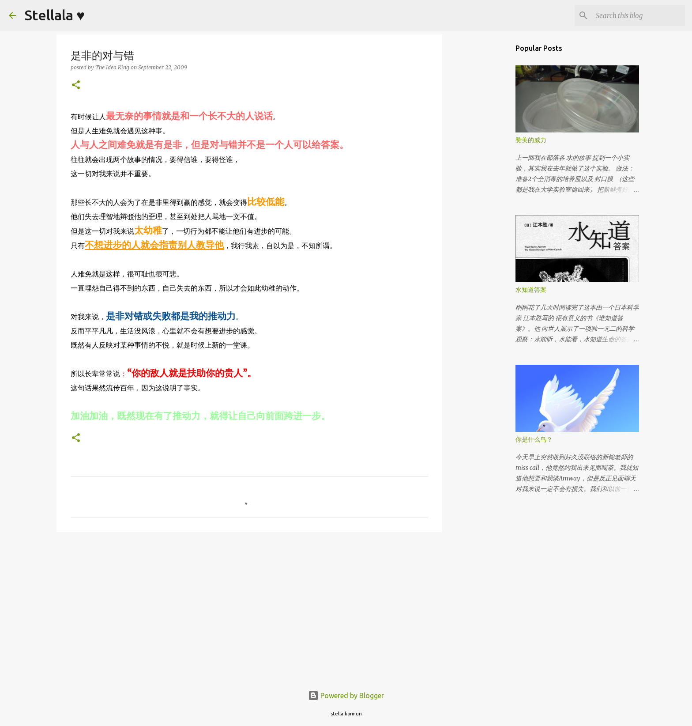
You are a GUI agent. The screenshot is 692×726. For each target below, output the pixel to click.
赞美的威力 (530, 140)
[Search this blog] (638, 15)
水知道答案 (530, 289)
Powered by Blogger (346, 696)
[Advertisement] (249, 607)
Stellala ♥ (55, 15)
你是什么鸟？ (534, 439)
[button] (76, 85)
